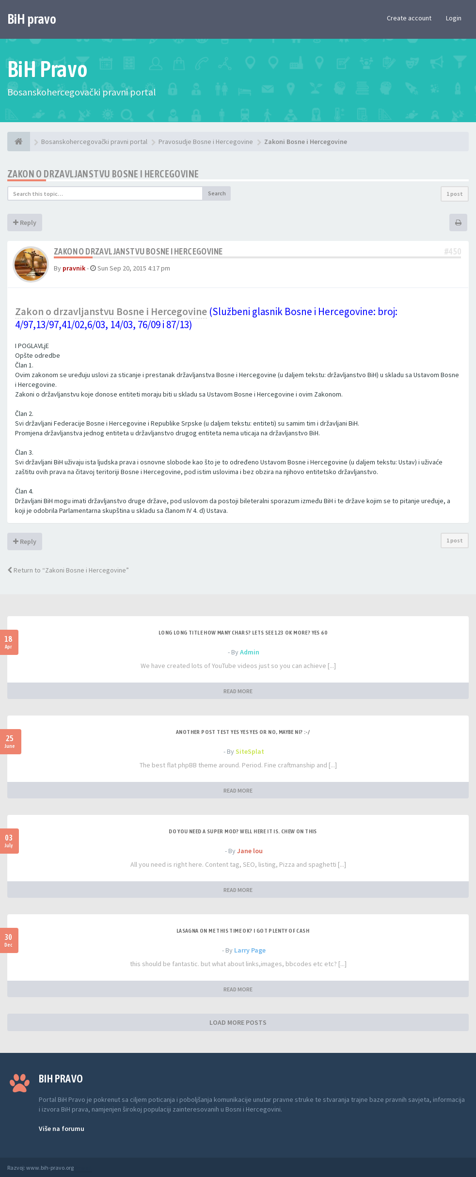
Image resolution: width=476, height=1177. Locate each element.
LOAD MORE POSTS (238, 1022)
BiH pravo (31, 19)
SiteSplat (250, 751)
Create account (409, 18)
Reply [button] (24, 222)
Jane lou (250, 850)
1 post (454, 193)
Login (453, 18)
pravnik (74, 268)
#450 (452, 251)
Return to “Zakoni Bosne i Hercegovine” (68, 570)
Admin (249, 652)
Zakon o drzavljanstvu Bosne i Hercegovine (103, 173)
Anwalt (83, 1167)
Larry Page (250, 950)
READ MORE (238, 691)
